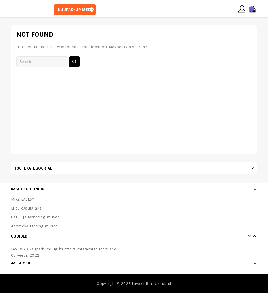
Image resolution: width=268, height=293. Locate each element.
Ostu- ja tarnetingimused (35, 217)
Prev (249, 236)
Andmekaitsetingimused (34, 226)
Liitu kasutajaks (26, 208)
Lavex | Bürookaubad (151, 283)
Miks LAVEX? (22, 199)
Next (254, 236)
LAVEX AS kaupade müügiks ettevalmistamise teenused (63, 249)
